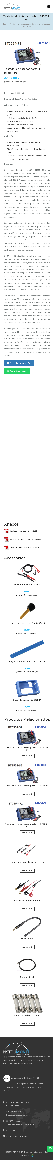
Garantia (40, 1083)
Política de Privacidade (33, 1078)
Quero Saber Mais (16, 371)
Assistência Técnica (30, 1087)
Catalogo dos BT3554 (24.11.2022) (20, 531)
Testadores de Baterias (29, 24)
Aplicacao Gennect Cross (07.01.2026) (22, 539)
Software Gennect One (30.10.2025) (21, 547)
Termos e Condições (11, 1087)
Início (5, 24)
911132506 (10, 1130)
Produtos (13, 24)
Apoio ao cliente (27, 1083)
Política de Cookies (10, 1083)
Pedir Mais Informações (19, 363)
